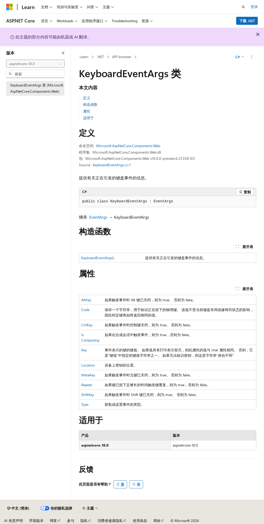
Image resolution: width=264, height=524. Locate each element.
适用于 (88, 117)
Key (84, 349)
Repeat (86, 384)
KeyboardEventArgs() (97, 257)
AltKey (86, 299)
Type (84, 404)
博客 (53, 520)
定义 (86, 97)
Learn (84, 56)
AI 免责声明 (13, 520)
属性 (86, 111)
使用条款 (140, 520)
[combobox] (35, 64)
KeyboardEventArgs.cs (110, 164)
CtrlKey (87, 324)
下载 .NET (247, 20)
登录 (254, 6)
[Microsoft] (9, 7)
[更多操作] (251, 57)
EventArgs (98, 217)
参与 (70, 520)
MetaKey (88, 374)
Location (88, 365)
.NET (100, 56)
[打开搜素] (243, 7)
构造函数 (90, 104)
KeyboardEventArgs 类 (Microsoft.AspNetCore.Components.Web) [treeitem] (37, 88)
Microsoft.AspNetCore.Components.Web (128, 145)
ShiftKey (87, 394)
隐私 (84, 520)
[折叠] (63, 53)
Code (85, 309)
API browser (121, 56)
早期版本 (36, 520)
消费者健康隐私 (110, 520)
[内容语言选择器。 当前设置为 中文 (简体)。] (18, 508)
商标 (157, 520)
